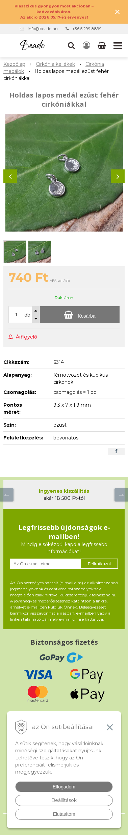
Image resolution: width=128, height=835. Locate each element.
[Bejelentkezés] (86, 45)
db (27, 315)
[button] (71, 45)
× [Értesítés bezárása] (117, 11)
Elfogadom (64, 786)
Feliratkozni (99, 563)
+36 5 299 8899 (87, 28)
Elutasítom (64, 814)
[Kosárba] (80, 314)
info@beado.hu (43, 28)
